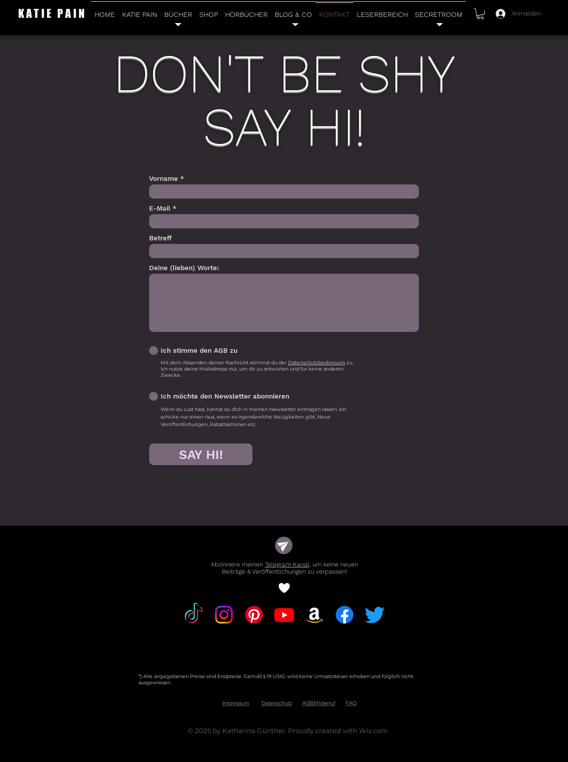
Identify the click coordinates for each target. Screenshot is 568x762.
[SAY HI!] (200, 454)
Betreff (160, 238)
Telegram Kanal (287, 564)
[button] (480, 13)
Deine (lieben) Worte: (184, 268)
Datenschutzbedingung (316, 362)
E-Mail (159, 208)
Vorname (163, 179)
